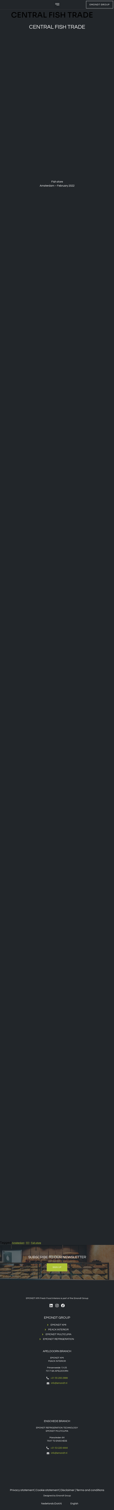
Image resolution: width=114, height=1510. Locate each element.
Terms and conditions (90, 1490)
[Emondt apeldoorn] (57, 1401)
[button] (57, 4)
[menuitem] (48, 1504)
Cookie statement (47, 1490)
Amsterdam (18, 1243)
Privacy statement (22, 1490)
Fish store (36, 1243)
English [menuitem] (74, 1503)
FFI (27, 1243)
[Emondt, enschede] (57, 1470)
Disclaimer (67, 1490)
